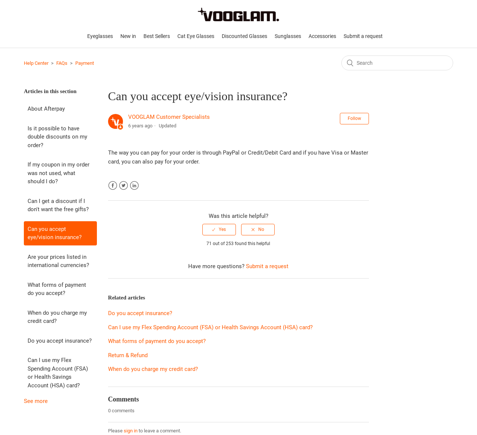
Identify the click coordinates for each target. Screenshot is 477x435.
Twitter (123, 185)
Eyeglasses (100, 36)
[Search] (397, 62)
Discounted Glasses (244, 36)
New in (128, 36)
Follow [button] (354, 118)
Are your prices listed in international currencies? (58, 261)
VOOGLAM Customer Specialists (169, 117)
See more (36, 401)
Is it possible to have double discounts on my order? (57, 137)
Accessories (322, 36)
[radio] (219, 229)
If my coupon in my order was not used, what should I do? (58, 173)
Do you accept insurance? (60, 340)
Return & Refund (128, 355)
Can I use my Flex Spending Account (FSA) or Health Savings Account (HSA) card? (58, 373)
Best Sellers (156, 36)
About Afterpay (46, 108)
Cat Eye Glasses (195, 36)
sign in (131, 431)
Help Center (36, 63)
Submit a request (363, 36)
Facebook (112, 185)
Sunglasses (288, 36)
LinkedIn (134, 185)
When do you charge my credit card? (57, 317)
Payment (84, 63)
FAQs (61, 63)
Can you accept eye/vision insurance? (55, 233)
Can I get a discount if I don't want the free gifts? (58, 205)
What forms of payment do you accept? (57, 289)
